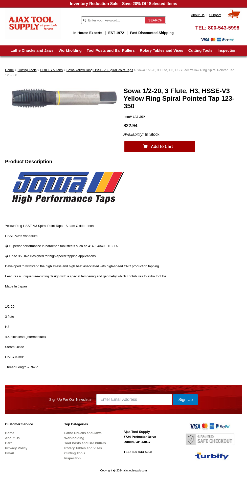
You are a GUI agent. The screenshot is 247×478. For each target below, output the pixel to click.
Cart (8, 443)
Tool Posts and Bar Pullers (111, 50)
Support (215, 15)
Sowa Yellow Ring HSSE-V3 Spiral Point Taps (99, 70)
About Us (197, 15)
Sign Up (185, 399)
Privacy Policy (16, 448)
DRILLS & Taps (51, 70)
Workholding (70, 50)
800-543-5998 (223, 28)
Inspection (226, 50)
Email (9, 453)
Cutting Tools (200, 50)
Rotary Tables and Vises (161, 50)
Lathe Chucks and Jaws (32, 50)
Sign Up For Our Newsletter (71, 399)
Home (9, 70)
